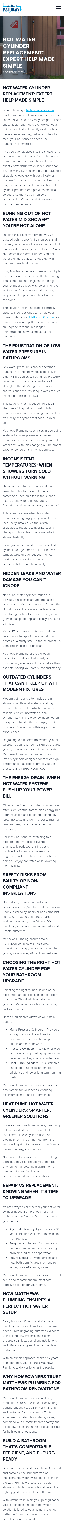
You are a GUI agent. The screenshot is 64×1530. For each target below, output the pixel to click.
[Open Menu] (58, 8)
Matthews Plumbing (42, 317)
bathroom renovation (40, 110)
